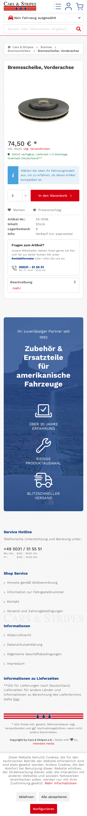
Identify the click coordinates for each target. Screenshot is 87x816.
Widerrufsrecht (18, 635)
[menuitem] (57, 6)
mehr (17, 288)
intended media (43, 743)
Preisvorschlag (47, 210)
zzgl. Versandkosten (36, 148)
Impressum (15, 663)
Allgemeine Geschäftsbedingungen (33, 654)
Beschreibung (21, 282)
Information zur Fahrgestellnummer (35, 592)
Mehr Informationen (61, 783)
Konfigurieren (43, 809)
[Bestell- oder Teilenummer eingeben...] (43, 29)
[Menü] (57, 6)
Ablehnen (26, 797)
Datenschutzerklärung (24, 644)
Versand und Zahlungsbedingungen (34, 611)
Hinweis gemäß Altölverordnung (31, 582)
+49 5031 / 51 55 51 (23, 548)
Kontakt (12, 601)
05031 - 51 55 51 (31, 267)
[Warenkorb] (79, 6)
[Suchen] (78, 29)
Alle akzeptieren (54, 797)
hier (16, 699)
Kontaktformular (23, 258)
